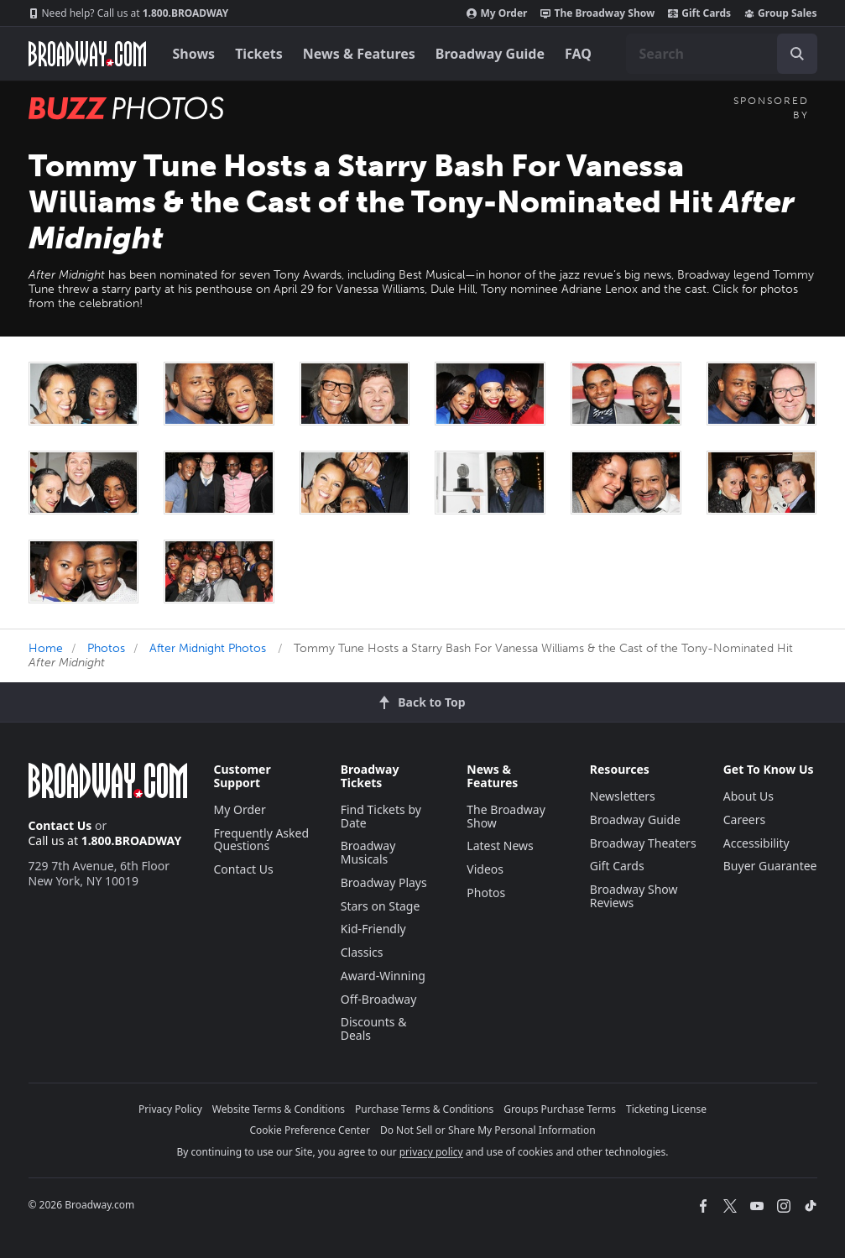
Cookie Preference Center (309, 1130)
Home (46, 648)
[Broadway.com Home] (87, 53)
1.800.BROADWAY (129, 13)
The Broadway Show (597, 13)
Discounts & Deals (374, 1028)
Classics (362, 952)
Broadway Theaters (643, 843)
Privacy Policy (170, 1109)
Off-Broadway (379, 999)
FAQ (578, 53)
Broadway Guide (490, 53)
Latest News (500, 845)
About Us (748, 796)
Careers (744, 819)
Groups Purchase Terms (559, 1109)
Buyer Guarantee (770, 866)
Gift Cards (699, 13)
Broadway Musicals (368, 852)
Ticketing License (666, 1109)
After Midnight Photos (207, 648)
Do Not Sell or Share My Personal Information (488, 1130)
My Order (497, 13)
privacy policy (431, 1152)
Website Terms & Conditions (278, 1109)
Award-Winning (383, 976)
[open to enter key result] (797, 54)
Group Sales (780, 13)
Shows (194, 53)
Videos (485, 869)
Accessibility (756, 843)
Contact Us (60, 825)
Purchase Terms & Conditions (424, 1109)
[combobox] (721, 54)
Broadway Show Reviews (634, 896)
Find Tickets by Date (381, 816)
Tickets (259, 53)
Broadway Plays (384, 882)
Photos (106, 648)
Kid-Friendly (373, 929)
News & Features (359, 53)
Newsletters (622, 796)
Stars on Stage (380, 906)
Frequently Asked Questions (262, 839)
